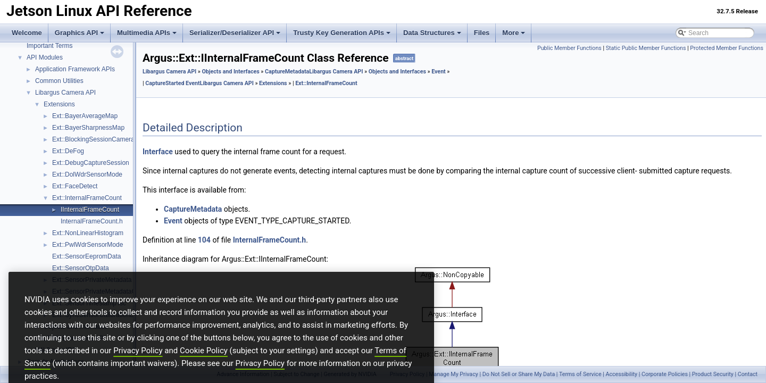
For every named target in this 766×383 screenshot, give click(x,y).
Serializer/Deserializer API (234, 33)
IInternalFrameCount (90, 209)
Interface (158, 151)
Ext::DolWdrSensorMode (87, 174)
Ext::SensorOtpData (80, 268)
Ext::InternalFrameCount (87, 198)
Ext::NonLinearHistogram (87, 233)
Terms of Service (580, 374)
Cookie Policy (204, 366)
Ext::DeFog (68, 151)
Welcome (27, 33)
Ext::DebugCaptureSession (90, 162)
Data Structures (432, 33)
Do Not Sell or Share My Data (518, 374)
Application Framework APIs (75, 69)
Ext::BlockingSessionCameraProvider (105, 139)
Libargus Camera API (65, 92)
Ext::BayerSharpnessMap (88, 127)
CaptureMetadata (287, 71)
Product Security (713, 374)
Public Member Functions (569, 48)
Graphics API (79, 33)
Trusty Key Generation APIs (341, 33)
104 (204, 240)
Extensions (59, 104)
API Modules (45, 57)
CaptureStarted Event (172, 83)
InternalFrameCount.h (92, 221)
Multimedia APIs (147, 33)
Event (438, 71)
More (513, 33)
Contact (747, 374)
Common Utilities (59, 81)
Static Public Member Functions (646, 48)
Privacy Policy (137, 366)
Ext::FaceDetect (74, 186)
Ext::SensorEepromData (86, 256)
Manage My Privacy (453, 374)
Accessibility (621, 374)
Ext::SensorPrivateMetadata (91, 280)
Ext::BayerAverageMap (85, 116)
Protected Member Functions (726, 48)
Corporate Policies (665, 374)
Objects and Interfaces (230, 71)
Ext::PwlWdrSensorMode (87, 244)
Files (482, 33)
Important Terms (49, 45)
